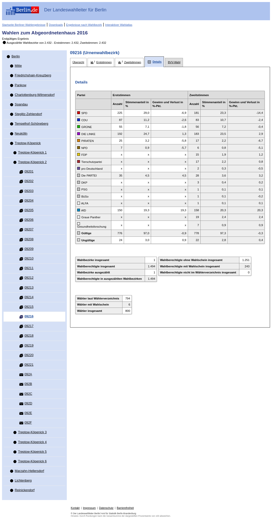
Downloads (56, 24)
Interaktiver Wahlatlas (118, 24)
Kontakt (75, 508)
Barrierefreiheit (125, 508)
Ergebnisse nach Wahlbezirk (84, 24)
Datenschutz (106, 508)
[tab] (78, 62)
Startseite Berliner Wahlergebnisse (24, 24)
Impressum (89, 508)
